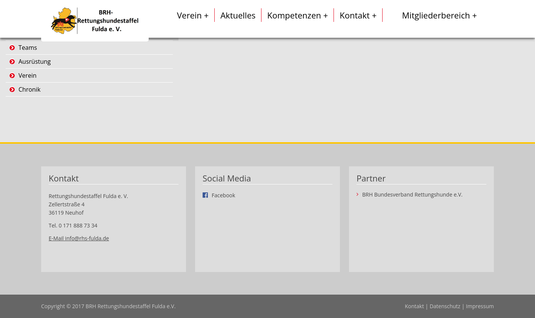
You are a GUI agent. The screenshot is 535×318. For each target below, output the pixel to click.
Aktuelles (237, 15)
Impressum (480, 306)
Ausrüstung (34, 61)
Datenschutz (445, 306)
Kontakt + (358, 15)
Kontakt (414, 306)
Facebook (223, 195)
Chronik (29, 89)
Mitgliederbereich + (439, 15)
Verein (27, 75)
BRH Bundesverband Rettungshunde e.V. (412, 194)
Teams (27, 47)
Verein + (193, 15)
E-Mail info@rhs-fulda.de (79, 238)
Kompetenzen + (297, 15)
